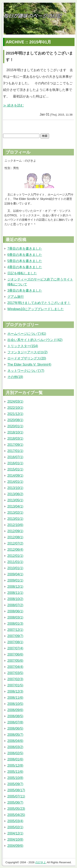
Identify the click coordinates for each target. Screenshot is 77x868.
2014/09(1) (15, 475)
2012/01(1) (15, 555)
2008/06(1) (15, 611)
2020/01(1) (15, 426)
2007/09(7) (15, 636)
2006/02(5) (15, 753)
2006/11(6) (15, 697)
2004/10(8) (15, 839)
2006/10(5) (15, 704)
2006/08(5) (15, 716)
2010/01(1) (15, 568)
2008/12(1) (15, 586)
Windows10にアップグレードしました (35, 309)
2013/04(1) (15, 506)
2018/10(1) (15, 432)
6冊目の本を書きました (24, 254)
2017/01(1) (15, 451)
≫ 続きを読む (13, 105)
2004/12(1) (15, 833)
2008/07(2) (15, 605)
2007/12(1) (15, 630)
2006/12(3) (15, 691)
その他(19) (15, 377)
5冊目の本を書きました (24, 261)
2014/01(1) (15, 481)
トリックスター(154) (22, 346)
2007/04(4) (15, 667)
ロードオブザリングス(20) (26, 358)
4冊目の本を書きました (24, 267)
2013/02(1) (15, 512)
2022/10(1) (15, 407)
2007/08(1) (15, 642)
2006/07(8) (15, 722)
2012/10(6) (15, 525)
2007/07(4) (15, 648)
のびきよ (40, 862)
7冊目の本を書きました (24, 248)
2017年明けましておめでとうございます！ (39, 303)
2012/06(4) (15, 549)
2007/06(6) (15, 654)
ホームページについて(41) (26, 333)
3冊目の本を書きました (24, 290)
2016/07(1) (15, 457)
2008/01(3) (15, 623)
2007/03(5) (15, 673)
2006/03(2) (15, 747)
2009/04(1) (15, 574)
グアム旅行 (15, 296)
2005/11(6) (15, 771)
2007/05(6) (15, 660)
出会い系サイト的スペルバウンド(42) (34, 340)
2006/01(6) (15, 759)
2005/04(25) (16, 815)
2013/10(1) (15, 488)
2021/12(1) (15, 414)
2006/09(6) (15, 710)
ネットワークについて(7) (25, 370)
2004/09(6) (15, 845)
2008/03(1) (15, 617)
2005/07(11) (16, 796)
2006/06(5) (15, 728)
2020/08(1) (15, 420)
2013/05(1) (15, 500)
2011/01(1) (15, 562)
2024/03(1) (15, 401)
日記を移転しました (22, 273)
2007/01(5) (15, 685)
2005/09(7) (15, 784)
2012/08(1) (15, 537)
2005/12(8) (15, 765)
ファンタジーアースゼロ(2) (27, 352)
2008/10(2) (15, 599)
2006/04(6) (15, 741)
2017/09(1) (15, 444)
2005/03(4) (15, 821)
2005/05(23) (16, 808)
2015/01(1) (15, 469)
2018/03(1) (15, 438)
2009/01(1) (15, 580)
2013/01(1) (15, 518)
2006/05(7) (15, 734)
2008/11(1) (15, 593)
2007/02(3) (15, 679)
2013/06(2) (15, 494)
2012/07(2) (15, 543)
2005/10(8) (15, 778)
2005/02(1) (15, 827)
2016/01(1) (15, 463)
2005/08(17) (16, 790)
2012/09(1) (15, 531)
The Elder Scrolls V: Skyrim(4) (29, 364)
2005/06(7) (15, 802)
